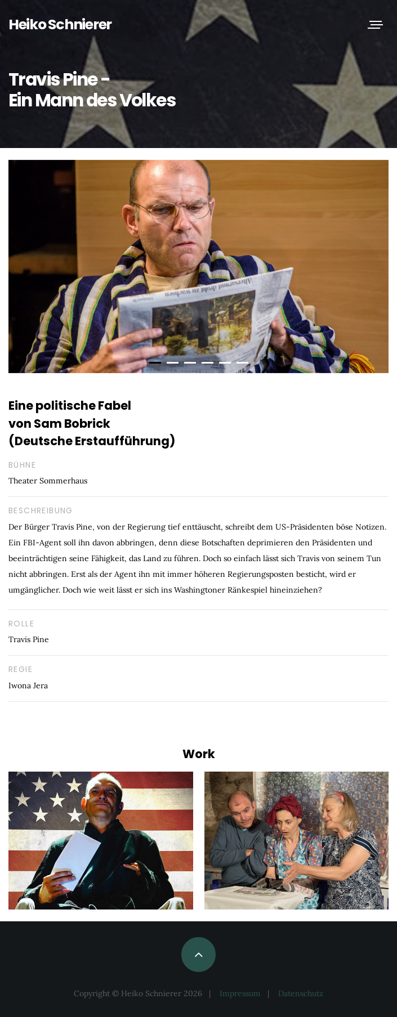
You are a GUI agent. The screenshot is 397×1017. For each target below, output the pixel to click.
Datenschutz (300, 993)
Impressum (240, 993)
